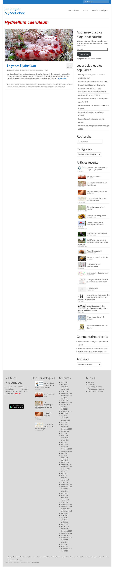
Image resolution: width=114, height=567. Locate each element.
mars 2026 (64, 387)
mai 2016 (64, 493)
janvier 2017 (65, 482)
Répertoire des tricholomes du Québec (97, 327)
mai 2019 (64, 442)
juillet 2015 (64, 515)
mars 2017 (64, 478)
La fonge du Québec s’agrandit (97, 273)
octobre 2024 (65, 404)
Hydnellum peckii (23, 86)
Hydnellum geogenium (12, 86)
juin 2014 (64, 544)
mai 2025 (64, 398)
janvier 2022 (65, 418)
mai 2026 (64, 385)
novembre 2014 (66, 533)
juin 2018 (64, 455)
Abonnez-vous (84, 54)
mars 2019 (64, 444)
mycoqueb (82, 341)
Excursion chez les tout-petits (97, 233)
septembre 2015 (66, 511)
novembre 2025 (66, 396)
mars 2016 (64, 498)
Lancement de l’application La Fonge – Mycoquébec (97, 169)
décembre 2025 (66, 393)
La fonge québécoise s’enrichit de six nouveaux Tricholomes (97, 281)
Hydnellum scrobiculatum (34, 86)
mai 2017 (64, 473)
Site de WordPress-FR (96, 391)
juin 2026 (64, 382)
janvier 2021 (65, 427)
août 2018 (64, 453)
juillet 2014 (64, 542)
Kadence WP (35, 562)
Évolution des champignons (96, 216)
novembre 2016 (66, 487)
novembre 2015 (66, 506)
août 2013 (64, 551)
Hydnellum (10, 84)
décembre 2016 (66, 484)
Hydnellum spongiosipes (47, 86)
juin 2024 (64, 407)
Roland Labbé (14, 70)
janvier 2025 (65, 400)
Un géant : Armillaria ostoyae (97, 191)
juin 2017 (64, 471)
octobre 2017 (65, 469)
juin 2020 (64, 433)
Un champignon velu (94, 176)
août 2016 (64, 489)
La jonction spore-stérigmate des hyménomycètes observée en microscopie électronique (93, 297)
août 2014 (64, 540)
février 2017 (65, 480)
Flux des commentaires (96, 389)
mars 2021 (64, 424)
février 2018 (65, 462)
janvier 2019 (65, 447)
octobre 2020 (65, 431)
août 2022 (64, 413)
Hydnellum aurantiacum (20, 84)
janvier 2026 (65, 391)
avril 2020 (64, 436)
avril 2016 (64, 495)
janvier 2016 (65, 502)
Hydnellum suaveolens (59, 86)
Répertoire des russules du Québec (96, 208)
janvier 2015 (65, 529)
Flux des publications (95, 387)
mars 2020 (64, 438)
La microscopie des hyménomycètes (93, 265)
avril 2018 (64, 458)
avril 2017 (64, 475)
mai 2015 (64, 520)
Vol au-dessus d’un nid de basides (96, 318)
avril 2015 (64, 522)
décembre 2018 (66, 449)
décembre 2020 (66, 429)
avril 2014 (64, 546)
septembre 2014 (66, 538)
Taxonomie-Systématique (36, 70)
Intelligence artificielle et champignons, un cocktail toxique (91, 225)
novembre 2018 (66, 451)
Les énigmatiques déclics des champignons (97, 184)
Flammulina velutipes (94, 251)
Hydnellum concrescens (44, 84)
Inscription (91, 382)
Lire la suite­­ (62, 78)
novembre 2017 (66, 467)
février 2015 (65, 526)
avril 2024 (64, 409)
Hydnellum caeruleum (31, 84)
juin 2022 (64, 416)
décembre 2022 (66, 411)
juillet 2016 (64, 491)
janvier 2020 (65, 440)
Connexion (91, 385)
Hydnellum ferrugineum (66, 84)
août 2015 (64, 513)
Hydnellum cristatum (55, 84)
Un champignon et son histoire (97, 257)
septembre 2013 (66, 549)
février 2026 (65, 389)
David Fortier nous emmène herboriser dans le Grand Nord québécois (93, 242)
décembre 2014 (66, 531)
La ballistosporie (92, 288)
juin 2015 (64, 518)
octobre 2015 (65, 509)
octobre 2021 (65, 420)
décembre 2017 (66, 464)
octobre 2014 (65, 535)
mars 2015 (64, 524)
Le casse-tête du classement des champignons (97, 199)
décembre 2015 (66, 504)
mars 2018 (64, 460)
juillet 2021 (64, 422)
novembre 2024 (66, 402)
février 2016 (65, 500)
